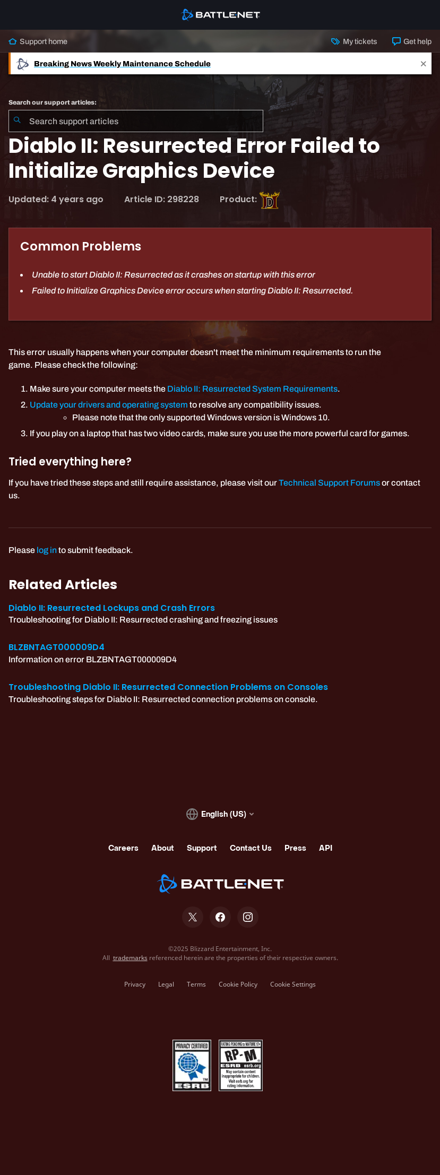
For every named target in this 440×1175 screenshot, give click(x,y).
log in (47, 550)
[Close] (424, 63)
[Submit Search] (16, 121)
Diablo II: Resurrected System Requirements (252, 388)
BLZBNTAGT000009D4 (56, 647)
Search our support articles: (52, 102)
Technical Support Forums (329, 482)
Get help (412, 41)
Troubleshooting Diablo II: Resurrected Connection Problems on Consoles (168, 687)
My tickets (354, 41)
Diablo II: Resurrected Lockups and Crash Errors (111, 608)
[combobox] (135, 121)
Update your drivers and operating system (109, 404)
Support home (37, 41)
